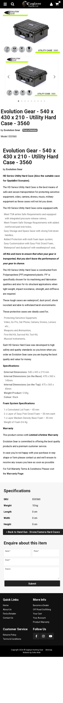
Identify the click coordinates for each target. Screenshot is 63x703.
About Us (7, 609)
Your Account (39, 618)
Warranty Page (15, 473)
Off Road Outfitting (42, 609)
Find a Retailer (30, 130)
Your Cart (37, 613)
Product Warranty (41, 622)
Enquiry (7, 569)
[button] (18, 101)
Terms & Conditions (12, 639)
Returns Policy (9, 635)
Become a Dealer (41, 605)
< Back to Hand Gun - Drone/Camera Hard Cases (33, 532)
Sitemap (48, 650)
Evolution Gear (12, 130)
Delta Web (36, 652)
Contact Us (8, 618)
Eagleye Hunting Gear (34, 650)
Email (7, 560)
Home (6, 605)
